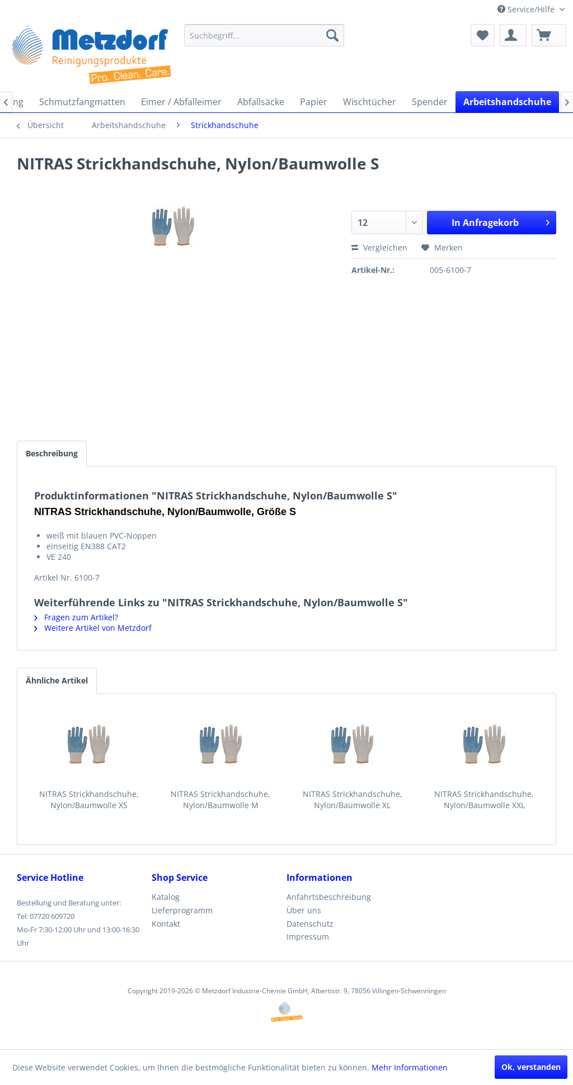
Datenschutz (310, 923)
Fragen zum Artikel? (76, 617)
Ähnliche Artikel (57, 680)
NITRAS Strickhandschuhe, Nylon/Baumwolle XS (89, 799)
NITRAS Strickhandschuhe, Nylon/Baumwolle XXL (484, 799)
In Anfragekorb (500, 221)
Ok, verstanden (531, 1067)
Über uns (303, 910)
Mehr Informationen (410, 1067)
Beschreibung (52, 453)
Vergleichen (379, 247)
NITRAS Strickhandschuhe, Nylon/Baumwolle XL (352, 799)
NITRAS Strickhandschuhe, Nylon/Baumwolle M (220, 799)
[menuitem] (264, 35)
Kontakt (166, 923)
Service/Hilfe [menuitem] (527, 9)
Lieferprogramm (182, 910)
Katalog (166, 896)
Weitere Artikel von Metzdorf (93, 627)
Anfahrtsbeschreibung (328, 896)
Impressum (307, 936)
